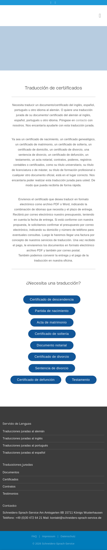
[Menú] (101, 16)
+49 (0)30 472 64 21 (29, 517)
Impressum (48, 536)
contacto (81, 120)
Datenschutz (68, 536)
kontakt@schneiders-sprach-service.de (75, 517)
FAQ (34, 536)
